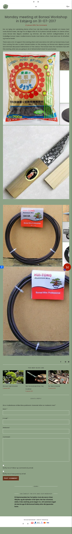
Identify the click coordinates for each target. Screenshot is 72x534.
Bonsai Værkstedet (10, 386)
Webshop (45, 520)
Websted (6, 428)
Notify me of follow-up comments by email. (18, 468)
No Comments (42, 25)
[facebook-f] (33, 2)
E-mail (5, 418)
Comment (6, 437)
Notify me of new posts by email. (14, 474)
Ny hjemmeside (54, 386)
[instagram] (38, 2)
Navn (5, 409)
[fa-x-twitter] (25, 524)
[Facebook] (2, 267)
